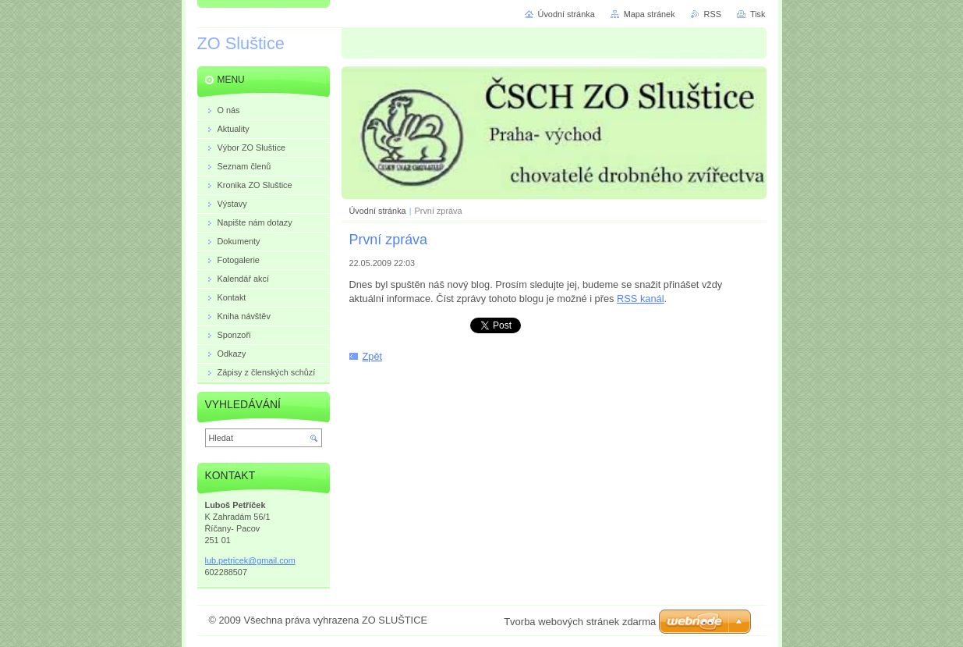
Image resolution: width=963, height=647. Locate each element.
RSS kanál (640, 298)
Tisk (758, 14)
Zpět (373, 356)
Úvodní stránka (377, 210)
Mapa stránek (649, 14)
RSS (712, 14)
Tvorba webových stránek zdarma (580, 621)
